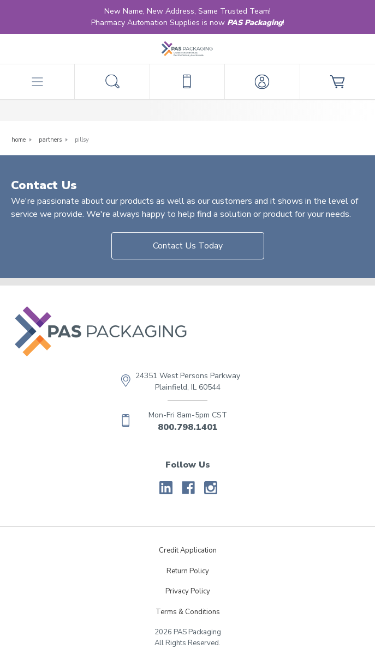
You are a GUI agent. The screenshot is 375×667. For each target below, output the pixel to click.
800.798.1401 (188, 427)
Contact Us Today (188, 246)
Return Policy (187, 571)
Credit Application (188, 550)
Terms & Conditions (188, 612)
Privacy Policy (187, 591)
